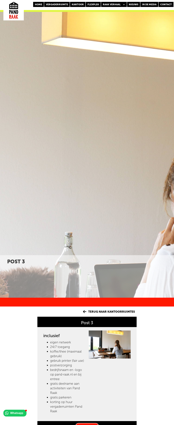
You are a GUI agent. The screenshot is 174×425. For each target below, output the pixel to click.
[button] (114, 4)
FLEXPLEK (93, 4)
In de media (149, 4)
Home (38, 4)
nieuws (133, 4)
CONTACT (166, 4)
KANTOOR (78, 4)
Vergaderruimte (57, 4)
